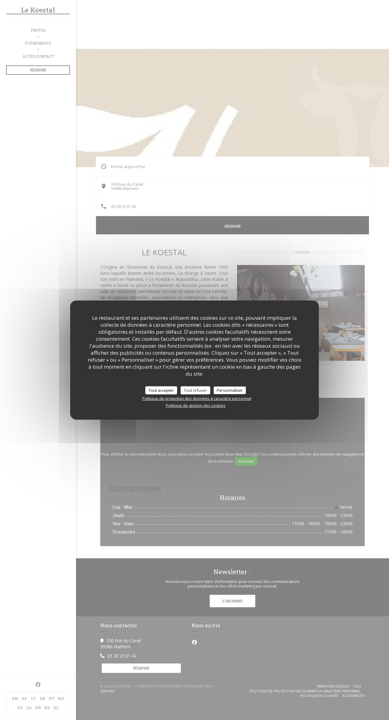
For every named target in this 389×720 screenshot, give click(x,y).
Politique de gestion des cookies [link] (195, 405)
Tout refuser (195, 390)
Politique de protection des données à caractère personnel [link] (196, 398)
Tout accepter (161, 390)
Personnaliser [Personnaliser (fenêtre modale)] (230, 390)
